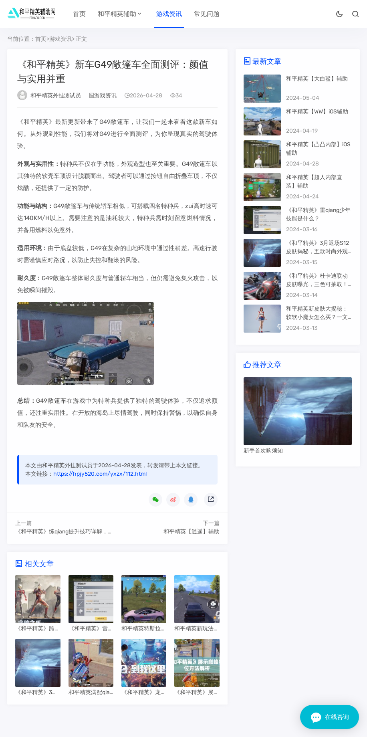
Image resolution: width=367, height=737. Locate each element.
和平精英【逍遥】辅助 (191, 531)
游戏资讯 (169, 14)
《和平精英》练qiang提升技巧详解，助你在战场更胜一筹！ (89, 531)
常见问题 (207, 14)
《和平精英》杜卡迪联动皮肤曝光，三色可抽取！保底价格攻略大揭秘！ (317, 284)
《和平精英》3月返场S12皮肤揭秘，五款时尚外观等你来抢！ (317, 251)
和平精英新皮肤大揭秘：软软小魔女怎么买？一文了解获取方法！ (317, 317)
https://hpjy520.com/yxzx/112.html (100, 473)
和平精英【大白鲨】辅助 (317, 78)
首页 (79, 14)
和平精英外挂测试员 (55, 95)
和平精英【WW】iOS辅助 (317, 111)
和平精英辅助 (117, 14)
